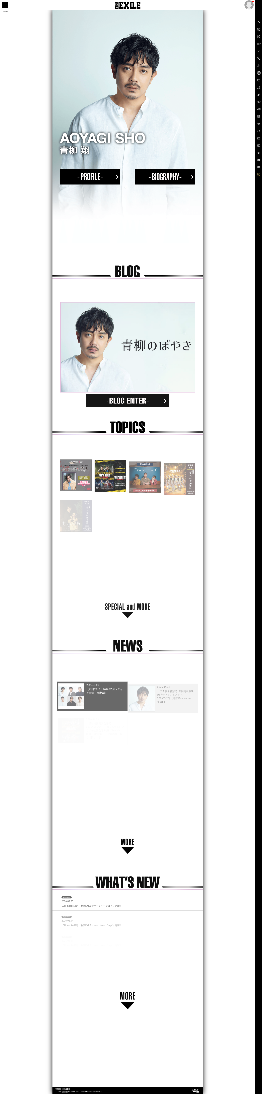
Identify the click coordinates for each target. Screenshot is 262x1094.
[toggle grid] (5, 5)
